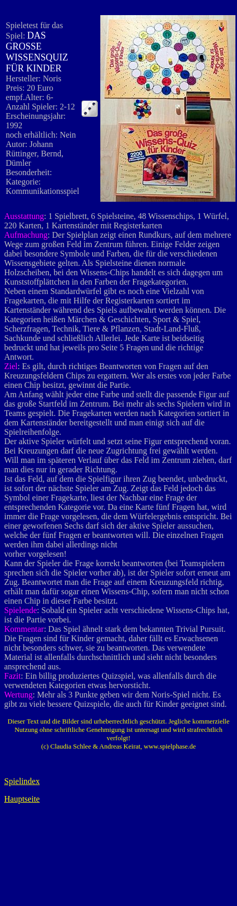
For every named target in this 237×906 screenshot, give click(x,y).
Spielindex (22, 781)
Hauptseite (22, 798)
